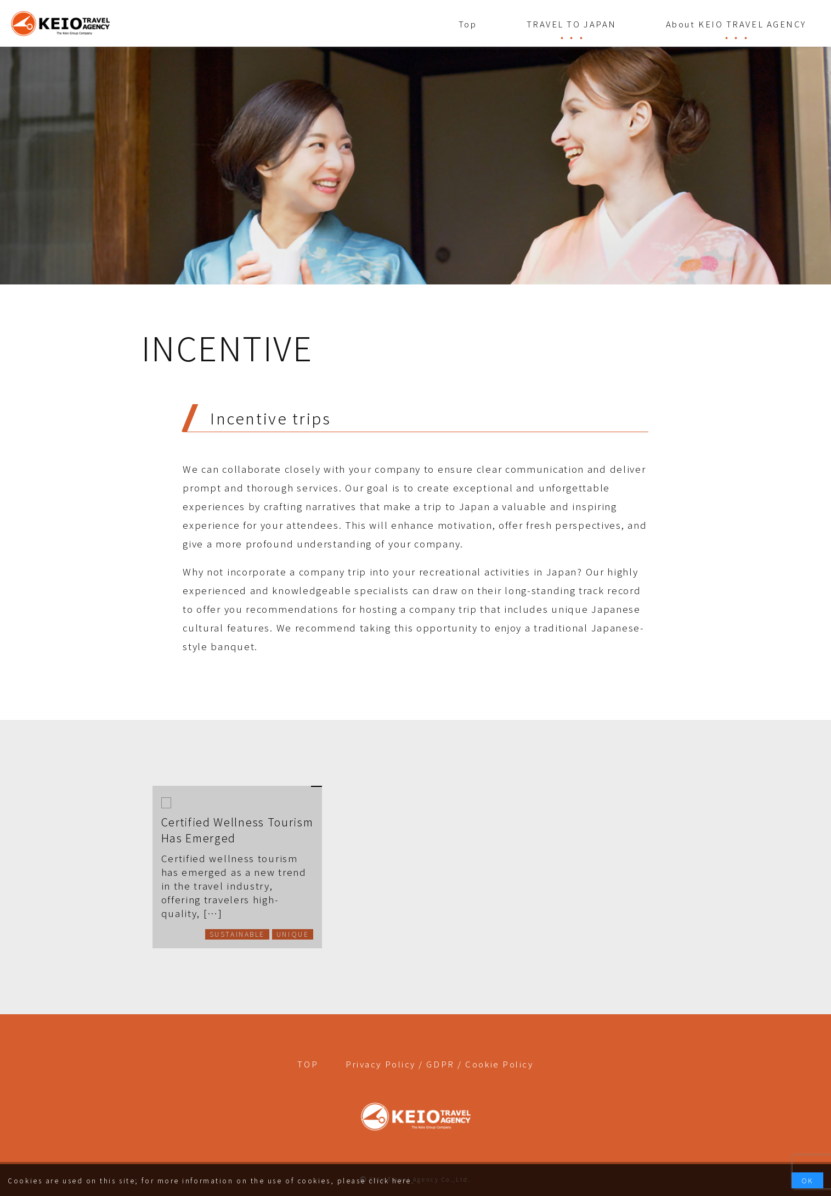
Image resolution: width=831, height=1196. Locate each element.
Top (468, 24)
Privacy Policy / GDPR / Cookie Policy (439, 1064)
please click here (374, 1180)
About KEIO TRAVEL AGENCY (736, 24)
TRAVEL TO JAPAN (572, 24)
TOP (307, 1064)
